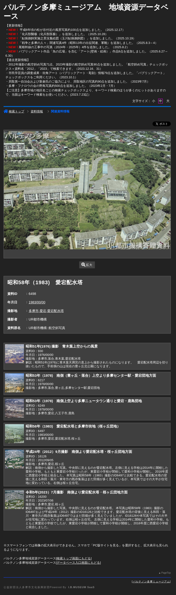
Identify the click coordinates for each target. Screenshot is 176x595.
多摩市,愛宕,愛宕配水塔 (46, 311)
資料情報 (37, 111)
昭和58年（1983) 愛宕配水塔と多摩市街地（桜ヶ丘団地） (73, 426)
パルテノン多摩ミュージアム (151, 581)
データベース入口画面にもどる (78, 562)
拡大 (87, 265)
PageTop (166, 573)
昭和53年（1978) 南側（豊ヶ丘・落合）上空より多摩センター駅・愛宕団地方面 (91, 375)
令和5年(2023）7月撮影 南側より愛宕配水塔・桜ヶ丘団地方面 (77, 492)
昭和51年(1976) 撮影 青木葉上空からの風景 (62, 346)
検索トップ (14, 111)
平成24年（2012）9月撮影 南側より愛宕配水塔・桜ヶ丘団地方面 (79, 452)
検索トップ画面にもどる (74, 558)
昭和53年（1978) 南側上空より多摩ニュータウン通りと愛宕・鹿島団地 (84, 401)
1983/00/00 (37, 302)
